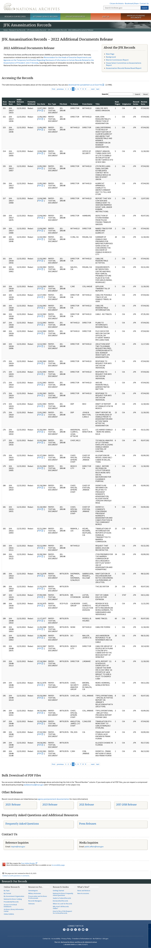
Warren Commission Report (117, 60)
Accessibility (55, 938)
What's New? (83, 887)
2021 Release (86, 804)
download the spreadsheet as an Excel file (85, 85)
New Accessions (83, 893)
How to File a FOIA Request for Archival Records (62, 912)
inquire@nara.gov (18, 846)
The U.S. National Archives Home (31, 6)
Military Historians (34, 893)
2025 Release (13, 804)
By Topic (7, 890)
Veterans (31, 904)
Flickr (86, 929)
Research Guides (61, 887)
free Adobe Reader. (29, 863)
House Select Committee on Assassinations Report (123, 64)
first (53, 89)
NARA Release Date (20, 101)
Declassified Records (60, 901)
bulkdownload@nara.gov (34, 785)
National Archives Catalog (13, 899)
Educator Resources (75, 16)
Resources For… (35, 887)
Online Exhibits (9, 914)
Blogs (83, 929)
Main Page (110, 54)
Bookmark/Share (132, 3)
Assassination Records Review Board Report (123, 68)
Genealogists (33, 890)
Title (97, 104)
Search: (105, 94)
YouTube (79, 929)
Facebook (64, 929)
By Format (7, 893)
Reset (145, 94)
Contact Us (144, 3)
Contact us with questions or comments (15, 876)
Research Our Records (15, 16)
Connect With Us (75, 926)
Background (111, 57)
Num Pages (117, 103)
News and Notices (83, 890)
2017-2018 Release (126, 804)
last (97, 89)
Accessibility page (58, 865)
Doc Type (52, 104)
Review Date (144, 103)
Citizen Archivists (117, 3)
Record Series (136, 103)
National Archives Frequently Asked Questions (63, 894)
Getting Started (58, 890)
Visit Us (105, 16)
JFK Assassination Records (36, 30)
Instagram (71, 929)
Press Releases (87, 823)
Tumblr (75, 929)
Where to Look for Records (62, 904)
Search (144, 8)
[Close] (148, 926)
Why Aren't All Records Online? (61, 907)
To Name (74, 104)
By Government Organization (14, 896)
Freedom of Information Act (82, 938)
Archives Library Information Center (14, 910)
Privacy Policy (66, 938)
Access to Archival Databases (10, 906)
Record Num (12, 103)
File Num (63, 104)
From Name (87, 104)
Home (6, 30)
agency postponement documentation (53, 799)
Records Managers (35, 901)
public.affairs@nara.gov (94, 846)
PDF (39, 110)
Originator (126, 104)
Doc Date (41, 104)
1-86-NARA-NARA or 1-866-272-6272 (75, 944)
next (93, 89)
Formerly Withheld (31, 103)
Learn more (132, 944)
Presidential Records (11, 902)
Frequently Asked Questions (22, 823)
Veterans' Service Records (45, 16)
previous (60, 89)
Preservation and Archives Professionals (37, 897)
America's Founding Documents (136, 16)
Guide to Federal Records (62, 898)
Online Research (12, 887)
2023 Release (49, 804)
